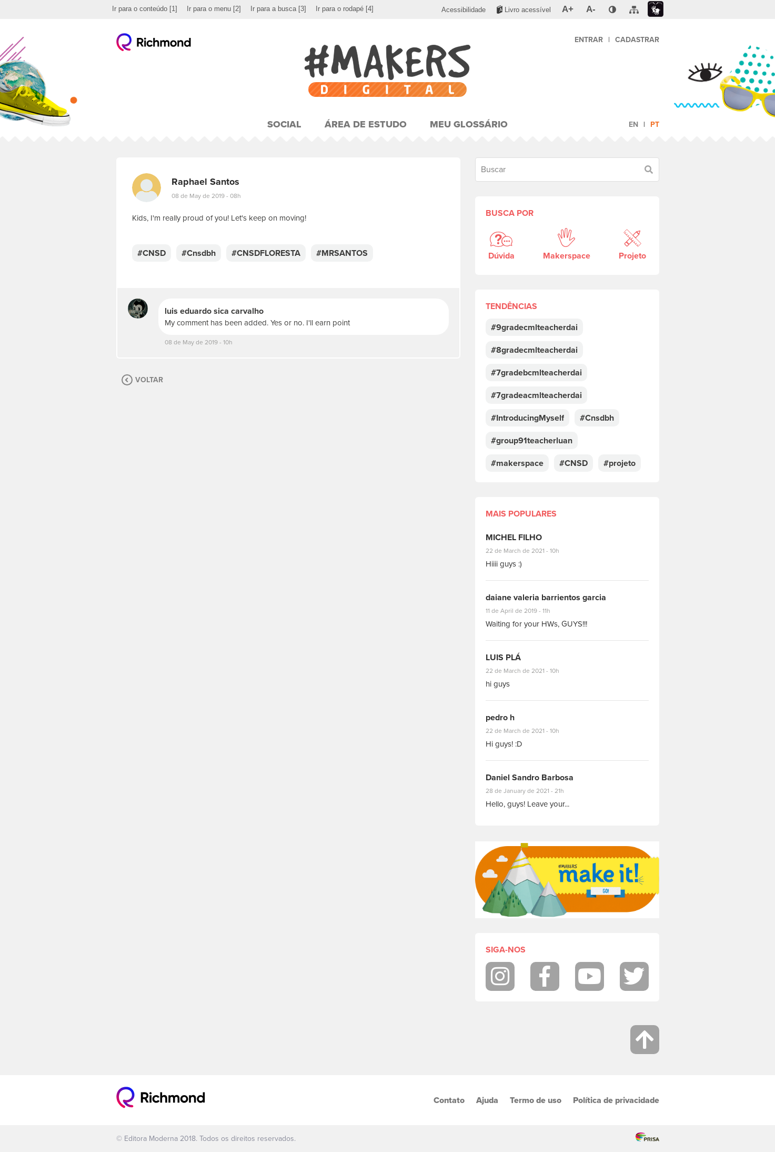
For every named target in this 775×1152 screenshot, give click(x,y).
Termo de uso (535, 1100)
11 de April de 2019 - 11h (525, 610)
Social (284, 124)
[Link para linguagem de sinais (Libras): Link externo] (655, 9)
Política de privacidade (616, 1100)
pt (654, 124)
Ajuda (487, 1100)
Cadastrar (637, 39)
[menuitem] (144, 9)
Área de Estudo (366, 124)
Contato (449, 1100)
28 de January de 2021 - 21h (533, 791)
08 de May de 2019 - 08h (206, 196)
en (633, 124)
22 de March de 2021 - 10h (531, 550)
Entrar (589, 39)
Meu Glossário (469, 124)
